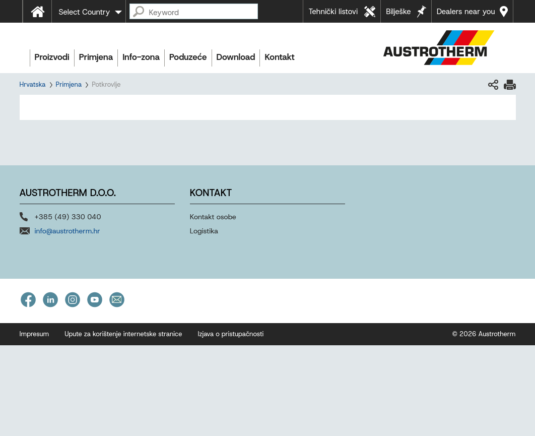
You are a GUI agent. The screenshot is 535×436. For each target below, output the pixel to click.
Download (236, 57)
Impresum (34, 334)
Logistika (204, 230)
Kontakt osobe (213, 216)
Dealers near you (466, 12)
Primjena (96, 57)
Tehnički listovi (333, 12)
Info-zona (141, 57)
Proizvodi (52, 57)
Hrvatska (33, 84)
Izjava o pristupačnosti (230, 334)
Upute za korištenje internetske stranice (123, 334)
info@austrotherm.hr (67, 230)
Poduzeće (188, 57)
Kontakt (279, 57)
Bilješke (398, 12)
